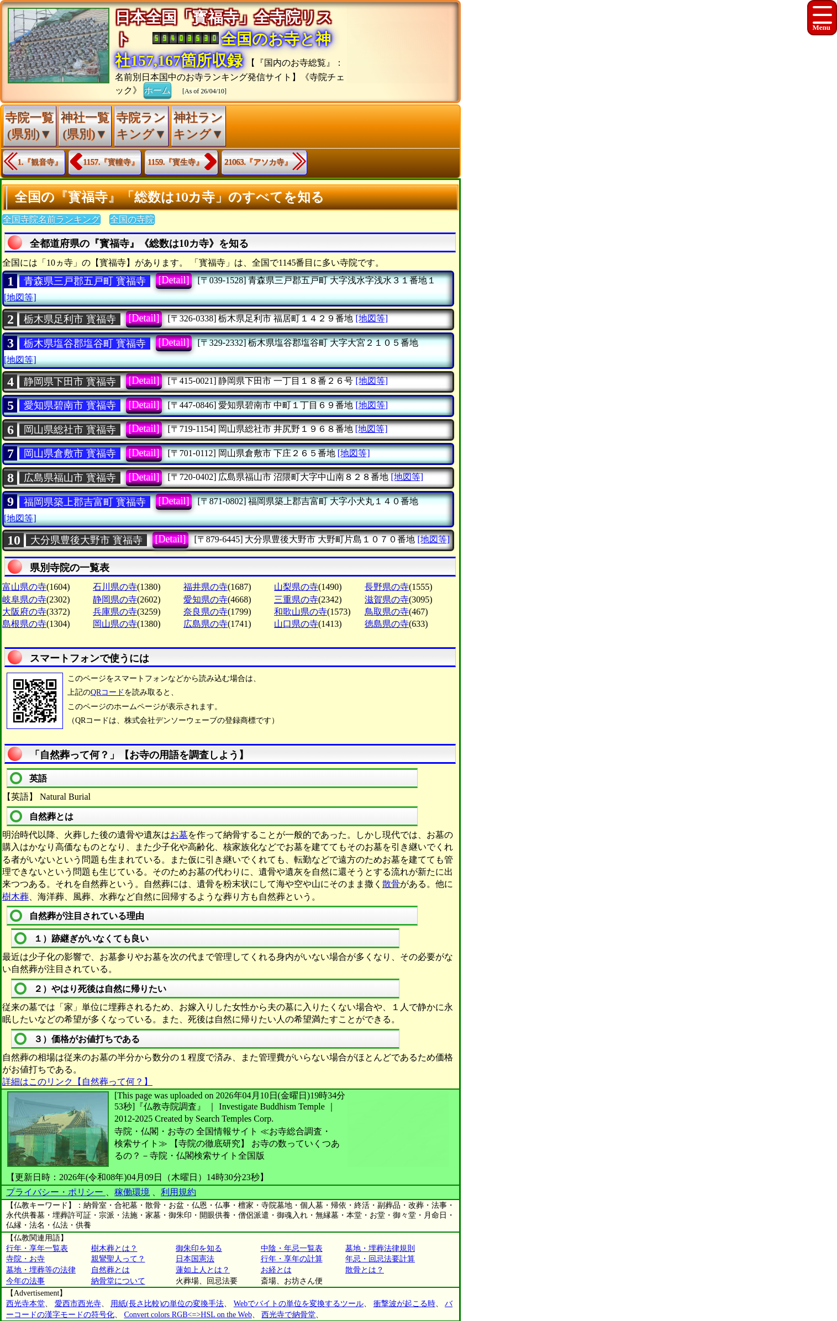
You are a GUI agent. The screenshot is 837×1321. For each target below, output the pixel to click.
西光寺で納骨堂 (288, 1315)
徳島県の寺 (387, 623)
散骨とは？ (364, 1270)
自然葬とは (110, 1270)
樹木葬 (15, 896)
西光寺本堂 (25, 1303)
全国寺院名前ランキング (51, 219)
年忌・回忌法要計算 (380, 1259)
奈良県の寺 (205, 611)
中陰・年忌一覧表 (292, 1248)
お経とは (276, 1270)
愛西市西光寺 (78, 1303)
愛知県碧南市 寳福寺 (70, 405)
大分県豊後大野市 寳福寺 (86, 540)
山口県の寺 (296, 623)
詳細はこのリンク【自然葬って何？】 (77, 1081)
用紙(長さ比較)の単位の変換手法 (167, 1303)
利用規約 (178, 1192)
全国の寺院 (132, 219)
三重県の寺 (296, 599)
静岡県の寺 (115, 599)
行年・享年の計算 (292, 1259)
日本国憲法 (195, 1259)
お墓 (179, 834)
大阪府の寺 (24, 611)
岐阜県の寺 (24, 599)
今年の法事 (25, 1281)
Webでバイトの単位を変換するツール (299, 1303)
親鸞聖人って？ (118, 1259)
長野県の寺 (387, 586)
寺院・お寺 (25, 1259)
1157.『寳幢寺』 (111, 162)
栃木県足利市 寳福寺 (70, 319)
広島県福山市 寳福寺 (70, 477)
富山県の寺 (24, 586)
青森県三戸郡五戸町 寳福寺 (85, 281)
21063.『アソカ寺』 (258, 162)
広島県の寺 (205, 623)
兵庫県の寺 (115, 611)
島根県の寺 (24, 623)
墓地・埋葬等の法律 (41, 1270)
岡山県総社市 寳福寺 (70, 429)
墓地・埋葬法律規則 (380, 1248)
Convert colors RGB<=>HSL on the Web (188, 1315)
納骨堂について (118, 1281)
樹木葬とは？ (114, 1248)
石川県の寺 (115, 586)
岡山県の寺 (115, 623)
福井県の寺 (205, 586)
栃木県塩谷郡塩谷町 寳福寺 (85, 343)
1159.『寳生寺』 (175, 162)
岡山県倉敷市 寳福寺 (70, 453)
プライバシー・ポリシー (56, 1192)
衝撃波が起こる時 (404, 1303)
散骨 (391, 884)
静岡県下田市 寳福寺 (70, 381)
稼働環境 (132, 1192)
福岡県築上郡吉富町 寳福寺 (85, 502)
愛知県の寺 (205, 599)
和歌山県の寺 (300, 611)
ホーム (157, 89)
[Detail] (174, 280)
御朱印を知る (199, 1248)
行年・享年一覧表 (37, 1248)
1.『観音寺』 (40, 162)
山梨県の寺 (296, 586)
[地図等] (20, 297)
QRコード (107, 692)
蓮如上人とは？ (203, 1270)
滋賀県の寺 (387, 599)
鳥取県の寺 (387, 611)
